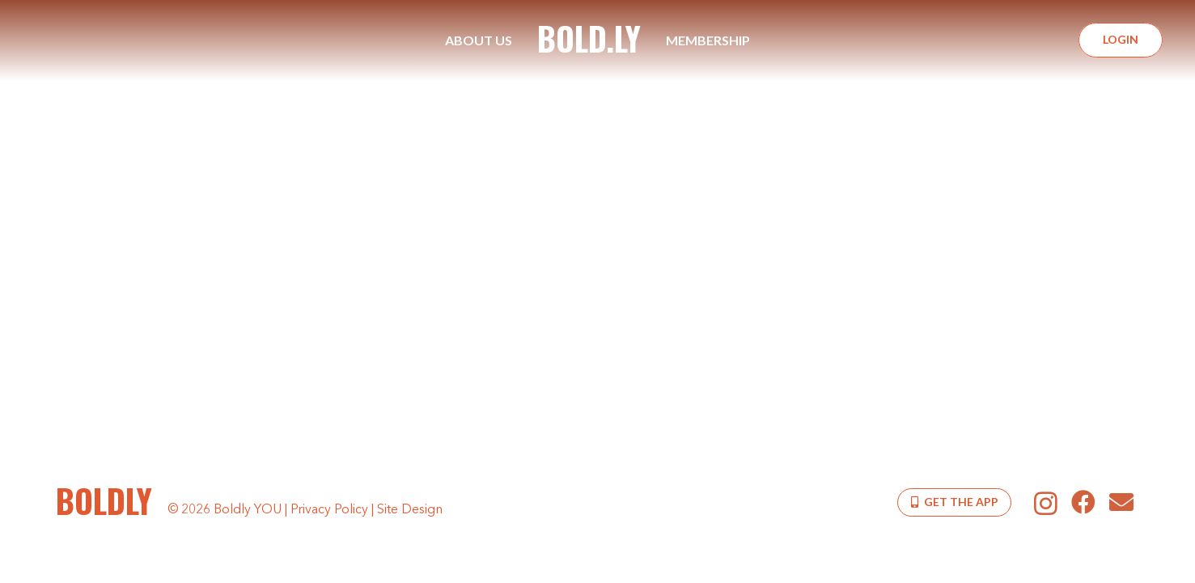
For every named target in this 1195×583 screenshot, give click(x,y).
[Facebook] (1084, 502)
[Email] (1122, 502)
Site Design (410, 510)
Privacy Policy (329, 510)
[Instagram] (1046, 503)
